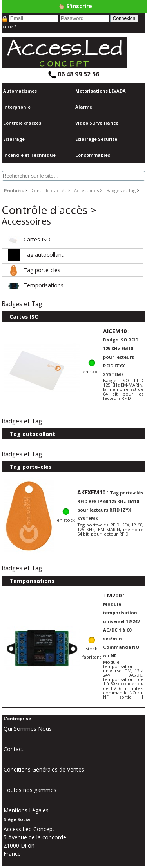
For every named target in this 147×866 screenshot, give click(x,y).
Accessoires (86, 190)
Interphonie (17, 107)
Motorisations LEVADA (100, 91)
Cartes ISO (28, 239)
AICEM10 (115, 331)
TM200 (112, 595)
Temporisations (35, 285)
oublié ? (9, 26)
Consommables (92, 155)
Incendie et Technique (29, 155)
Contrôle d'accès (22, 123)
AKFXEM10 (91, 492)
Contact (14, 749)
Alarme (83, 107)
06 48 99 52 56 (73, 74)
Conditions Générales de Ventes (44, 769)
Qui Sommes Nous (28, 728)
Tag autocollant (35, 255)
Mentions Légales (26, 810)
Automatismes (20, 91)
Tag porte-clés (33, 270)
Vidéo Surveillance (96, 123)
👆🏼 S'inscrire (75, 6)
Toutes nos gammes (30, 789)
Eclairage (14, 139)
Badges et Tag (121, 190)
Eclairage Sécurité (96, 139)
